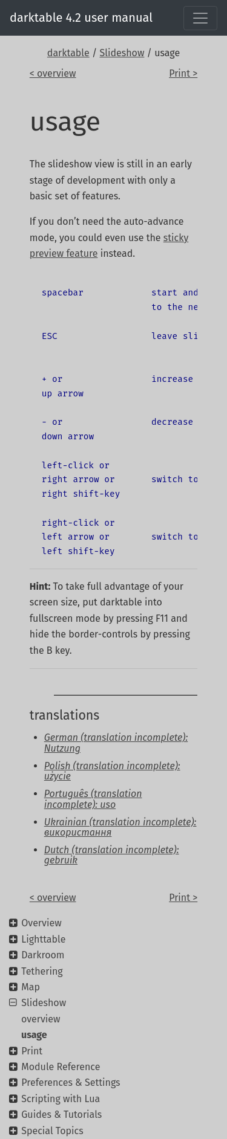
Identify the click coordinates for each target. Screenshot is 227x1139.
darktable (68, 53)
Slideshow (122, 53)
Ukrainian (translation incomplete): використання (120, 827)
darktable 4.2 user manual (81, 17)
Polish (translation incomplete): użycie (112, 771)
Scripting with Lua (60, 1099)
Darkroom (42, 955)
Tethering (41, 971)
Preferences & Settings (70, 1082)
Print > (183, 73)
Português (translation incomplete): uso (93, 799)
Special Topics (52, 1131)
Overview (41, 923)
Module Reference (60, 1067)
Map (30, 987)
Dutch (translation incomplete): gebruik (111, 855)
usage (34, 1035)
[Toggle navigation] (200, 18)
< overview (53, 73)
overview (41, 1019)
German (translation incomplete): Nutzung (116, 743)
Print (31, 1051)
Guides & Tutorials (61, 1114)
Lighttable (43, 939)
